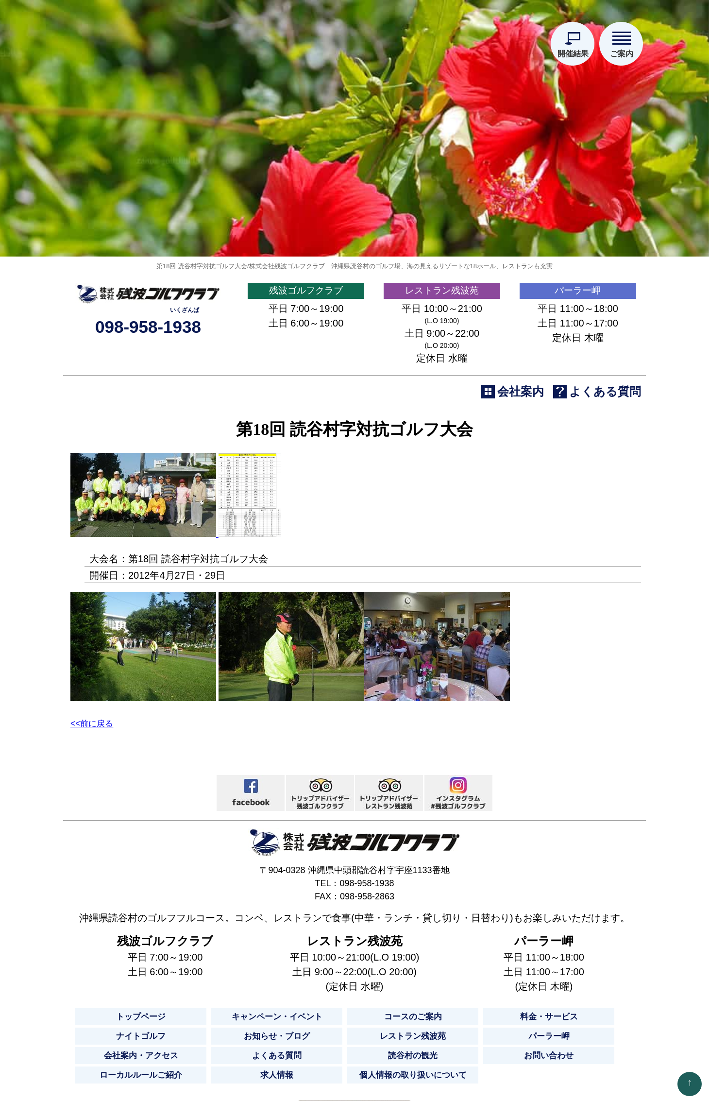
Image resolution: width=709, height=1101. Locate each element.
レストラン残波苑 (442, 378)
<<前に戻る (97, 813)
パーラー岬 (578, 378)
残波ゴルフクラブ (306, 378)
